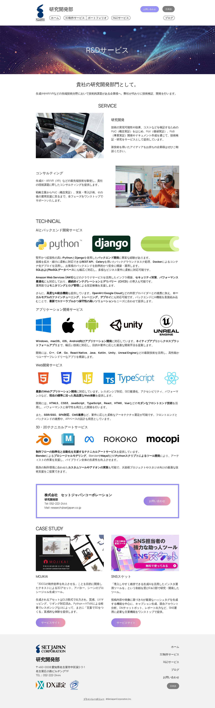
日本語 (168, 9)
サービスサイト (50, 622)
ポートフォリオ (97, 18)
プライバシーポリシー (93, 699)
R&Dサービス (121, 18)
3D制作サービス (75, 18)
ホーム (55, 18)
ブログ (169, 18)
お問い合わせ (149, 9)
